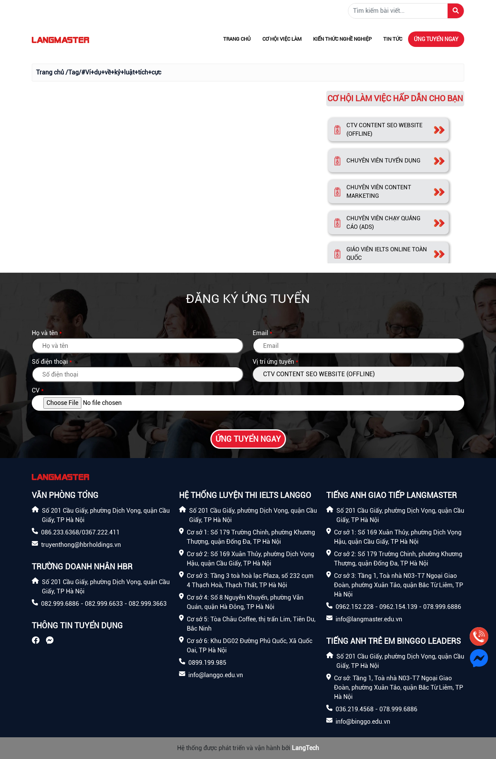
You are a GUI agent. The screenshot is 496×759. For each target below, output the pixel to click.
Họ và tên (45, 333)
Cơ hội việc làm (281, 39)
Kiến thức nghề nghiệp (342, 39)
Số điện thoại (50, 361)
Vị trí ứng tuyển (273, 361)
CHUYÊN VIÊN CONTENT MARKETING (378, 192)
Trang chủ (237, 39)
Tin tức (392, 39)
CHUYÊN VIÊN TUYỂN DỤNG (383, 160)
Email (260, 333)
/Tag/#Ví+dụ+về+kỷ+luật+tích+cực (113, 72)
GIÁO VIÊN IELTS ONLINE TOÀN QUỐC (386, 254)
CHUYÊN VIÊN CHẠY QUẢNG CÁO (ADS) (383, 223)
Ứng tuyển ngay (436, 39)
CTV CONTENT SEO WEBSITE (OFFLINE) (384, 130)
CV (36, 390)
